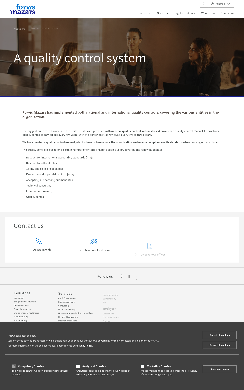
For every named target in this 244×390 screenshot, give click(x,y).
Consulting (63, 307)
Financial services (22, 309)
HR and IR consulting (68, 318)
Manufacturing (21, 316)
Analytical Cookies (94, 366)
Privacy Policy (84, 345)
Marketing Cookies (159, 366)
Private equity (20, 320)
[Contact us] (39, 245)
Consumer (19, 298)
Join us (192, 13)
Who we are (19, 28)
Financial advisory (66, 311)
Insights (178, 13)
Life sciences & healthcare (26, 313)
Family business (21, 305)
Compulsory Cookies (31, 366)
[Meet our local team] (94, 250)
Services (162, 13)
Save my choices (219, 369)
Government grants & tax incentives (75, 315)
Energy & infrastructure (25, 302)
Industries (146, 13)
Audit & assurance (67, 300)
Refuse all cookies (219, 345)
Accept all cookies (219, 335)
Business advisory (66, 303)
